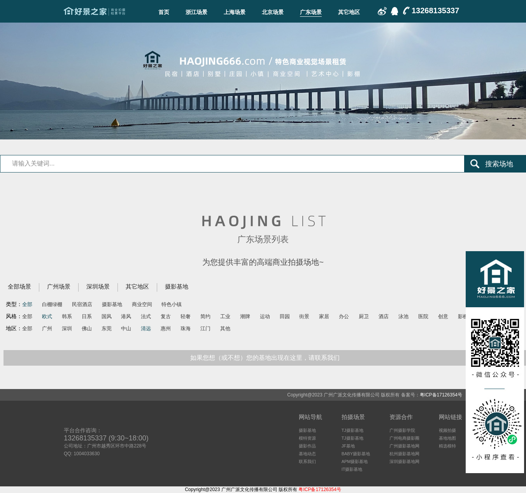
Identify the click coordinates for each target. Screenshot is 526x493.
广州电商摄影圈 (404, 438)
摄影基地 (176, 286)
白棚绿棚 (52, 304)
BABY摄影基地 (356, 453)
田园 (285, 316)
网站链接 (450, 417)
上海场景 (234, 12)
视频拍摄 (447, 430)
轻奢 (186, 316)
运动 (265, 316)
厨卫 (364, 316)
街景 (304, 316)
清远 (146, 328)
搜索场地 (499, 164)
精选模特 (447, 446)
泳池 (403, 316)
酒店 (384, 316)
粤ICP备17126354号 (441, 395)
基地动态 (307, 453)
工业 (225, 316)
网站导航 (310, 417)
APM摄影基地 (355, 461)
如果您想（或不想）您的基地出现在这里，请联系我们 (265, 357)
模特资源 (307, 438)
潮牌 (245, 316)
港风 (126, 316)
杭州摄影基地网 (404, 453)
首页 (163, 12)
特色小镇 (171, 304)
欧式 (47, 316)
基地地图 (447, 438)
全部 (27, 304)
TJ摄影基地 (352, 430)
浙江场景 (196, 12)
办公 (344, 316)
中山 (126, 328)
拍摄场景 (353, 417)
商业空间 (142, 304)
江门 (205, 328)
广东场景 (311, 12)
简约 (205, 316)
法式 (146, 316)
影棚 (463, 316)
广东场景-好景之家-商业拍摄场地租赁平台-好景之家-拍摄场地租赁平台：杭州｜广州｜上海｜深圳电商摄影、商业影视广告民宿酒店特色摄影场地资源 (94, 11)
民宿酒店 (82, 304)
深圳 (67, 328)
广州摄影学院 (402, 430)
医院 (423, 316)
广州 (47, 328)
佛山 (87, 328)
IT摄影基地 (352, 469)
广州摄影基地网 (404, 446)
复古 (166, 316)
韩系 (67, 316)
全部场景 (19, 286)
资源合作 (401, 417)
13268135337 (435, 10)
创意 (443, 316)
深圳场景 (98, 286)
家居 (324, 316)
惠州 (166, 328)
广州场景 (58, 286)
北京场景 (273, 12)
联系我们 (307, 461)
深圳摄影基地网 (404, 461)
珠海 (186, 328)
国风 (107, 316)
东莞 (107, 328)
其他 (225, 328)
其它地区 (349, 12)
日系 (87, 316)
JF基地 (348, 446)
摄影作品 (307, 446)
